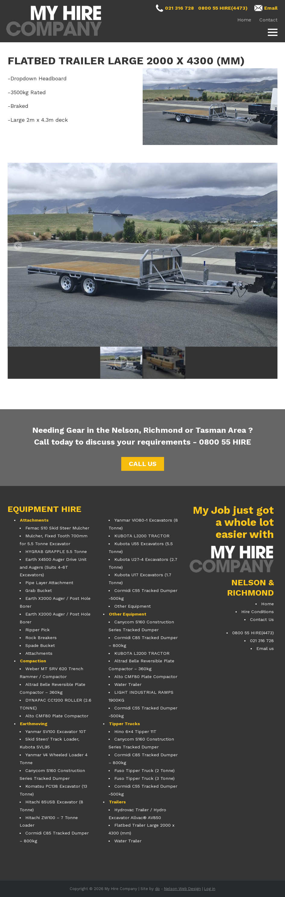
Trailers (117, 801)
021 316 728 (179, 8)
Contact (268, 20)
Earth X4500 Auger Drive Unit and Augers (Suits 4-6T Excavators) (53, 567)
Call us (143, 464)
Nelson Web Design (182, 888)
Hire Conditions (257, 611)
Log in (209, 888)
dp (157, 888)
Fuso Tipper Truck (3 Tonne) (144, 778)
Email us (265, 648)
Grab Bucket (38, 590)
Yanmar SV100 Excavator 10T (55, 731)
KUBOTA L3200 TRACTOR (141, 535)
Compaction (33, 660)
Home (244, 20)
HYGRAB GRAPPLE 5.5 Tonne (56, 551)
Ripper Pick (37, 629)
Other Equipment (132, 606)
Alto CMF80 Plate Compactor (56, 715)
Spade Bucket (40, 645)
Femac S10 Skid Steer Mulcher (57, 528)
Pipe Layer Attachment (49, 582)
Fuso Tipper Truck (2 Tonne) (144, 770)
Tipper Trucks (124, 723)
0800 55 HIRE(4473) (223, 8)
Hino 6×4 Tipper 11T (135, 731)
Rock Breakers (41, 637)
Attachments (34, 520)
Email (270, 8)
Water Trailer (127, 684)
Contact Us (262, 619)
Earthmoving (33, 723)
